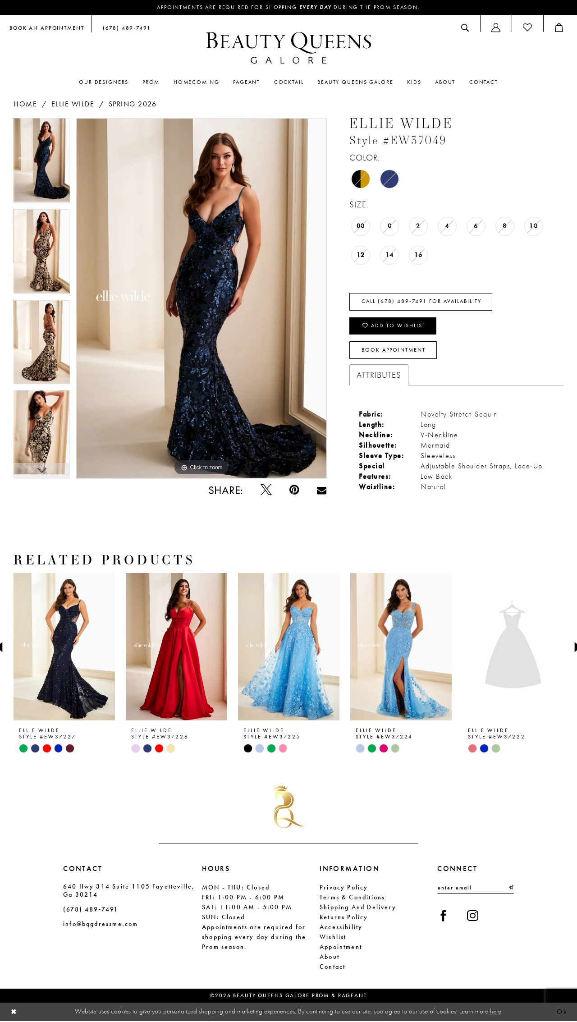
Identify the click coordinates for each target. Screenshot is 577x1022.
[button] (496, 27)
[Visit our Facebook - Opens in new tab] (443, 917)
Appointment (341, 947)
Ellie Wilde (73, 104)
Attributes (379, 375)
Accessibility (341, 927)
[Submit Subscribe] (510, 888)
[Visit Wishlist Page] (527, 27)
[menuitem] (47, 27)
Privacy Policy (344, 888)
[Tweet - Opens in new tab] (266, 490)
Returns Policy (344, 917)
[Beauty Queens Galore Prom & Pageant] (288, 48)
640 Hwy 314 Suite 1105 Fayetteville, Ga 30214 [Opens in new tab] (129, 891)
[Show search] (465, 27)
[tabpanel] (42, 163)
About (329, 957)
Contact (332, 967)
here (495, 1012)
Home (25, 104)
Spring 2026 (133, 104)
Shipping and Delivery (358, 907)
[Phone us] (125, 27)
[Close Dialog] (14, 1012)
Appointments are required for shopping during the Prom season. (289, 7)
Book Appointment (394, 350)
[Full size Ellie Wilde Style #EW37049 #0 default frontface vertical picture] (201, 298)
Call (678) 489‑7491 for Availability (421, 302)
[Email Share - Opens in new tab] (321, 490)
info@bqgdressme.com (100, 925)
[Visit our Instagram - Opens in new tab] (473, 917)
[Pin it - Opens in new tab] (294, 490)
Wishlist (333, 937)
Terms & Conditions (352, 898)
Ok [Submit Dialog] (562, 1012)
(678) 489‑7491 (90, 910)
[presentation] (64, 647)
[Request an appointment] (47, 27)
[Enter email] (475, 888)
